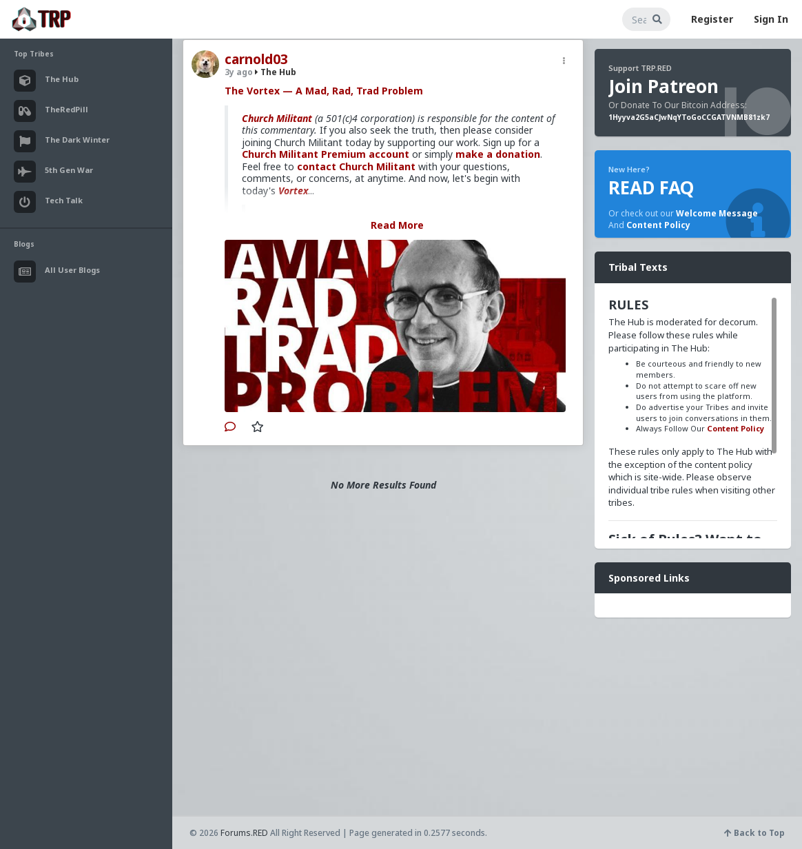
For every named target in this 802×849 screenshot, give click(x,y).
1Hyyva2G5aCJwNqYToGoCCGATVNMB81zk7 (689, 117)
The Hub (275, 72)
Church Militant (277, 118)
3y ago (239, 72)
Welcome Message (717, 213)
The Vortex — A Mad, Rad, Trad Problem (324, 90)
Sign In (771, 18)
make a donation (497, 154)
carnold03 (256, 59)
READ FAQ (651, 187)
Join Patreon (663, 86)
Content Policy (658, 225)
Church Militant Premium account (325, 154)
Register (712, 18)
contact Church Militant (356, 166)
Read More (397, 225)
